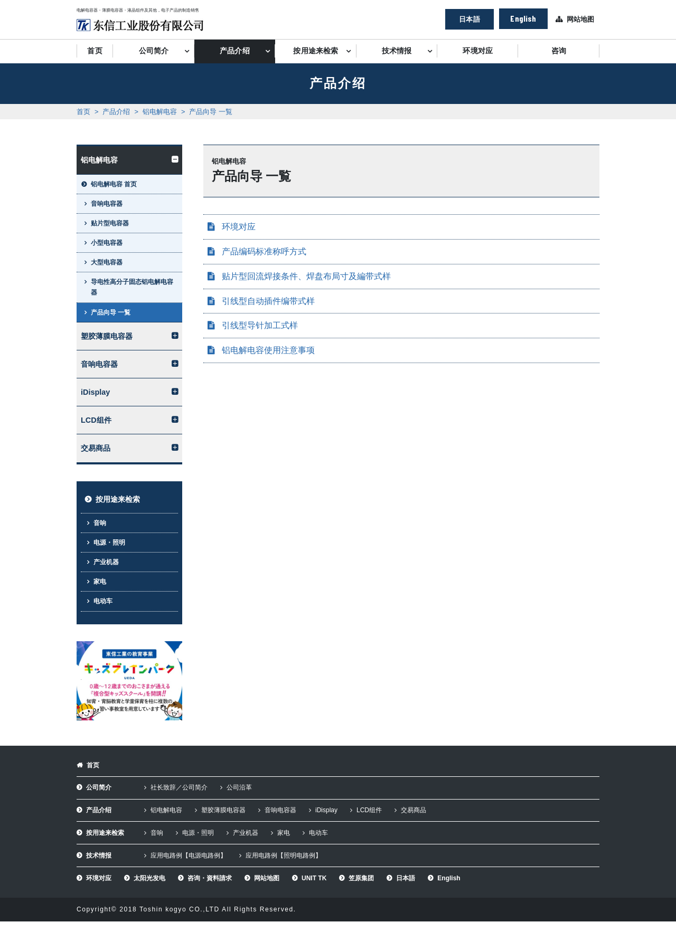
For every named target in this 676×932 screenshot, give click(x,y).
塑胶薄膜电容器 (107, 336)
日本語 (469, 19)
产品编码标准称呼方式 (264, 251)
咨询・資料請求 (209, 878)
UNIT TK (314, 878)
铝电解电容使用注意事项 (268, 350)
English (523, 18)
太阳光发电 (149, 878)
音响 (99, 523)
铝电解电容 (160, 112)
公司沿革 (239, 787)
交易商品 (95, 448)
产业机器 (106, 562)
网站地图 (580, 19)
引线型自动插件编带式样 (268, 301)
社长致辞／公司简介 (179, 787)
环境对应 (478, 51)
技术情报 (397, 51)
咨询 (558, 51)
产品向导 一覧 (210, 112)
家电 (99, 581)
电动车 (102, 601)
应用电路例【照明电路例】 (284, 855)
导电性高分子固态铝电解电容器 (132, 287)
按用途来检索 (315, 51)
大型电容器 (107, 262)
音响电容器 (107, 204)
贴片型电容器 (110, 223)
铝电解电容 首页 (114, 184)
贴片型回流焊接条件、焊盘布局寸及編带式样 (306, 276)
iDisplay (95, 392)
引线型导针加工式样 (260, 325)
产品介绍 (235, 51)
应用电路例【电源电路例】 (189, 855)
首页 (94, 51)
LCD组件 (96, 420)
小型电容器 (107, 243)
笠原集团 (361, 878)
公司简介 (154, 51)
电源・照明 (109, 542)
